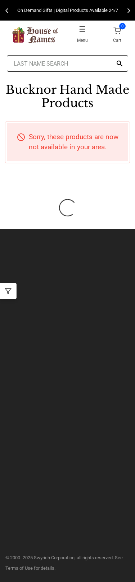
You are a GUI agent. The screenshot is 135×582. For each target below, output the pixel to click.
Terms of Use (19, 568)
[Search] (119, 64)
